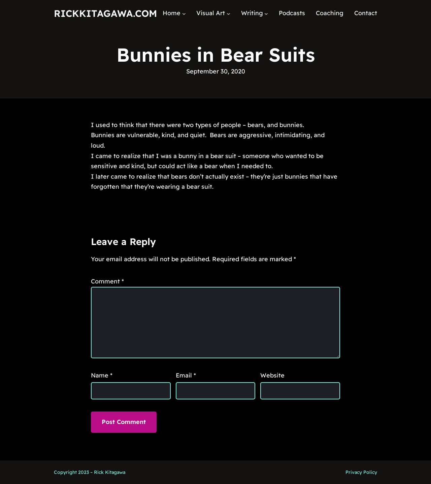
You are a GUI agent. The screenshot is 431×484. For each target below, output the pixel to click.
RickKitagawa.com (105, 13)
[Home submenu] (184, 13)
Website (272, 375)
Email (186, 375)
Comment (107, 281)
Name (101, 375)
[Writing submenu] (266, 13)
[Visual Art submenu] (228, 13)
